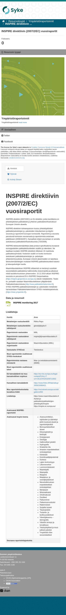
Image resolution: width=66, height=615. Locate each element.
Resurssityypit (16, 21)
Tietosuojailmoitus (7, 575)
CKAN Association (13, 581)
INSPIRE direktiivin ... (18, 23)
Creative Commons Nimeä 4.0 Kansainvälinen (47, 147)
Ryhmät (11, 174)
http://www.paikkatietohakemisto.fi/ (39, 284)
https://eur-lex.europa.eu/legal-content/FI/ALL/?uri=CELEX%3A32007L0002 (46, 376)
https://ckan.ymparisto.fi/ (15, 292)
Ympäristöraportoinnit (41, 21)
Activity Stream (14, 180)
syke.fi (2, 570)
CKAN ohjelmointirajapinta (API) (18, 578)
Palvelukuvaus (5, 573)
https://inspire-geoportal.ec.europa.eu (21, 279)
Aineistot (12, 168)
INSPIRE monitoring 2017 (25, 302)
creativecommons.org (17, 158)
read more (23, 122)
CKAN (5, 590)
